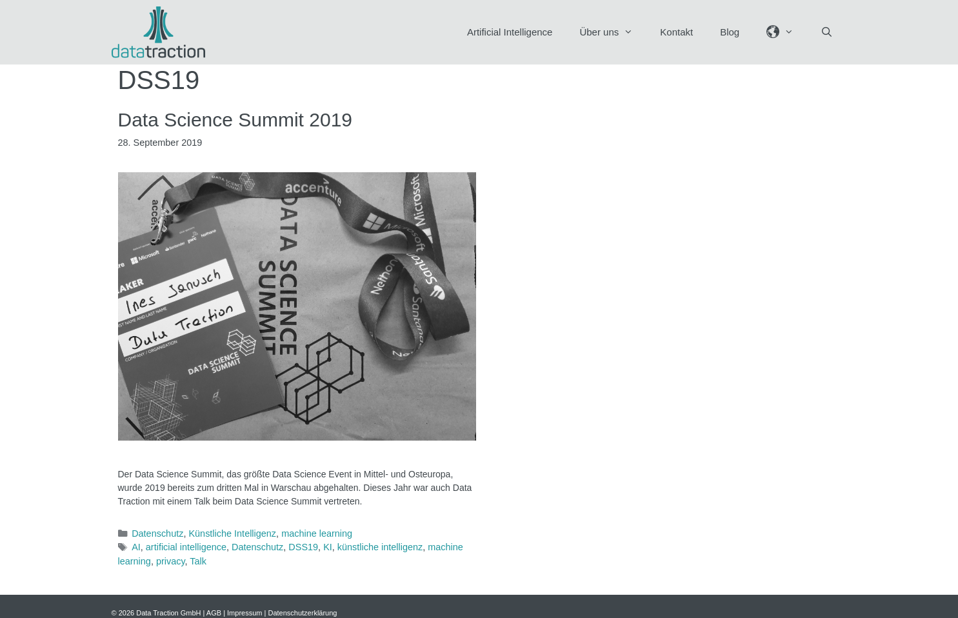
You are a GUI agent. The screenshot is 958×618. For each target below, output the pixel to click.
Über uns (612, 32)
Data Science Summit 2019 (235, 119)
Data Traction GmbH (168, 613)
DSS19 (303, 547)
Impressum (244, 613)
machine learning (316, 533)
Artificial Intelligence (510, 31)
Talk (198, 561)
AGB (213, 613)
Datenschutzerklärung (302, 613)
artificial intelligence (186, 547)
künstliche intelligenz (380, 547)
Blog (729, 31)
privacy (170, 561)
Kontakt (676, 31)
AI (136, 547)
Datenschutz (157, 533)
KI (327, 547)
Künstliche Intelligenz (232, 533)
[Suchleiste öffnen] (826, 32)
